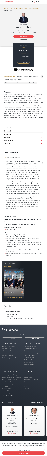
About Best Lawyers (29, 375)
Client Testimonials (33, 76)
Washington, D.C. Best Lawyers (31, 353)
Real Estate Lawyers (6, 393)
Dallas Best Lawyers (29, 357)
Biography (19, 76)
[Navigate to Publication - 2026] (14, 283)
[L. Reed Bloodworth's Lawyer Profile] (12, 413)
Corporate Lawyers (6, 388)
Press (25, 384)
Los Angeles (35, 8)
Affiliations (7, 143)
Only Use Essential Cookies (23, 450)
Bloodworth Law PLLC (12, 418)
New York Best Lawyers (30, 346)
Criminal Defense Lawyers (8, 384)
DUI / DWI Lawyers (6, 386)
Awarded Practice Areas (9, 76)
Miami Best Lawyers (29, 364)
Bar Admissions (8, 140)
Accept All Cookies (23, 453)
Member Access (34, 338)
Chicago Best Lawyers (29, 350)
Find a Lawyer (8, 8)
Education (7, 137)
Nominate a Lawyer (29, 381)
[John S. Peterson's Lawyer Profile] (34, 413)
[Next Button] (23, 283)
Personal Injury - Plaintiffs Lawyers (10, 375)
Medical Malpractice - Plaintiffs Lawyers (11, 377)
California (27, 8)
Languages (7, 134)
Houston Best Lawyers (29, 355)
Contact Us (27, 388)
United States (18, 8)
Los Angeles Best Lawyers (30, 348)
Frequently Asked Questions (31, 379)
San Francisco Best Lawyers (31, 359)
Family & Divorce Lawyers (8, 381)
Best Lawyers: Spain (6, 353)
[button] (42, 163)
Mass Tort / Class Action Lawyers (10, 379)
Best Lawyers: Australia (7, 350)
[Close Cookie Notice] (45, 443)
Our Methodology (28, 377)
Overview (25, 76)
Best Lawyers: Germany (7, 355)
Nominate (12, 338)
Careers (26, 386)
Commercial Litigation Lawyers (9, 390)
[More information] (15, 433)
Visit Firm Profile (23, 62)
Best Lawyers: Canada (7, 348)
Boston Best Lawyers (29, 362)
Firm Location (8, 131)
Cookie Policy (22, 447)
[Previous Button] (5, 283)
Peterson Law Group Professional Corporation (34, 419)
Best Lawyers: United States (8, 346)
